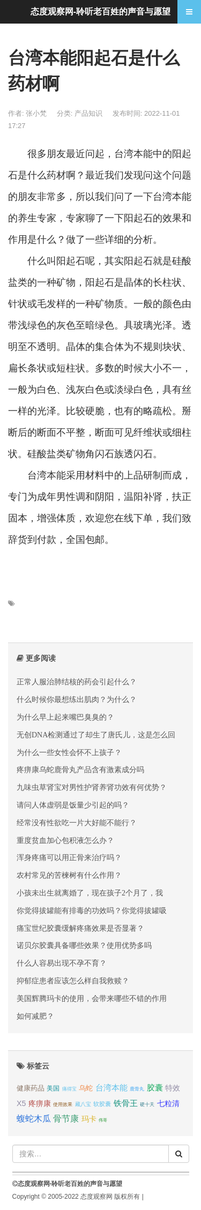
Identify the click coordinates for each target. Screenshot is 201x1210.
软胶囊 (102, 1104)
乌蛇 (86, 1088)
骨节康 (66, 1118)
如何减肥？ (35, 1016)
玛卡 (88, 1119)
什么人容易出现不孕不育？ (62, 963)
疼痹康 (39, 1103)
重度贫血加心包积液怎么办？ (65, 840)
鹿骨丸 (137, 1089)
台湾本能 (111, 1088)
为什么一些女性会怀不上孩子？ (69, 752)
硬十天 (147, 1104)
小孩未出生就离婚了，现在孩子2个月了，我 (90, 893)
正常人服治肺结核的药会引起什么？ (77, 681)
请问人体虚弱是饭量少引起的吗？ (73, 805)
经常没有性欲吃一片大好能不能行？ (77, 822)
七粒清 (168, 1104)
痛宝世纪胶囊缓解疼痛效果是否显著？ (80, 928)
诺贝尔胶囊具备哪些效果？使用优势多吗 (84, 945)
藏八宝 (83, 1104)
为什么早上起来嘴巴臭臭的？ (65, 717)
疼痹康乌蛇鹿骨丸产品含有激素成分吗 (80, 769)
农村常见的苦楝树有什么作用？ (69, 875)
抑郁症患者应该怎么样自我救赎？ (73, 980)
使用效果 (62, 1104)
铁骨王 (126, 1103)
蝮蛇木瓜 (34, 1118)
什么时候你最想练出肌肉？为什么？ (77, 699)
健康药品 (30, 1088)
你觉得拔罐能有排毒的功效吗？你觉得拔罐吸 (92, 910)
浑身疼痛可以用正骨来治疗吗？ (69, 857)
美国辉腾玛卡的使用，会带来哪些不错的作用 (92, 998)
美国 (53, 1088)
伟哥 (103, 1120)
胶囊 (155, 1088)
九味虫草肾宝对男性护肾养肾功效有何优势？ (92, 787)
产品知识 (90, 113)
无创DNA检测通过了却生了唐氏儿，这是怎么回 (96, 734)
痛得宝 (69, 1089)
